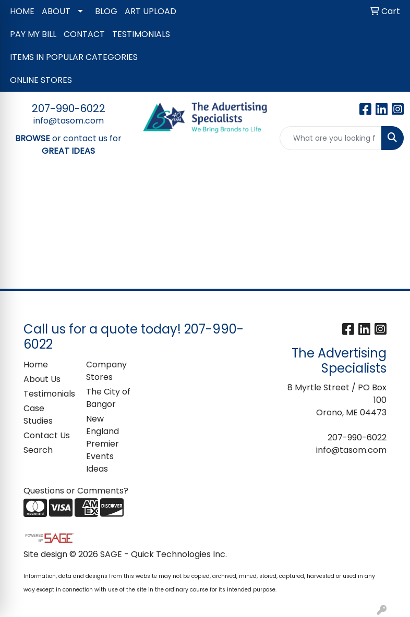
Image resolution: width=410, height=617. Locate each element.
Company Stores (106, 371)
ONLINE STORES (41, 80)
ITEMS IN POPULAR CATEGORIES (74, 57)
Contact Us (46, 435)
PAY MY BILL (33, 34)
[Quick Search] (331, 138)
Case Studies (38, 414)
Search (38, 450)
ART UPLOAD (150, 11)
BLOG (106, 11)
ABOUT (56, 11)
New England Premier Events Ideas (102, 444)
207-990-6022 (68, 108)
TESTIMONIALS (141, 34)
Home (35, 365)
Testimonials (48, 394)
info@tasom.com (68, 121)
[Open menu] (389, 191)
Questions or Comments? (75, 491)
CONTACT (84, 34)
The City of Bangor (108, 398)
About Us (42, 379)
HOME (22, 11)
